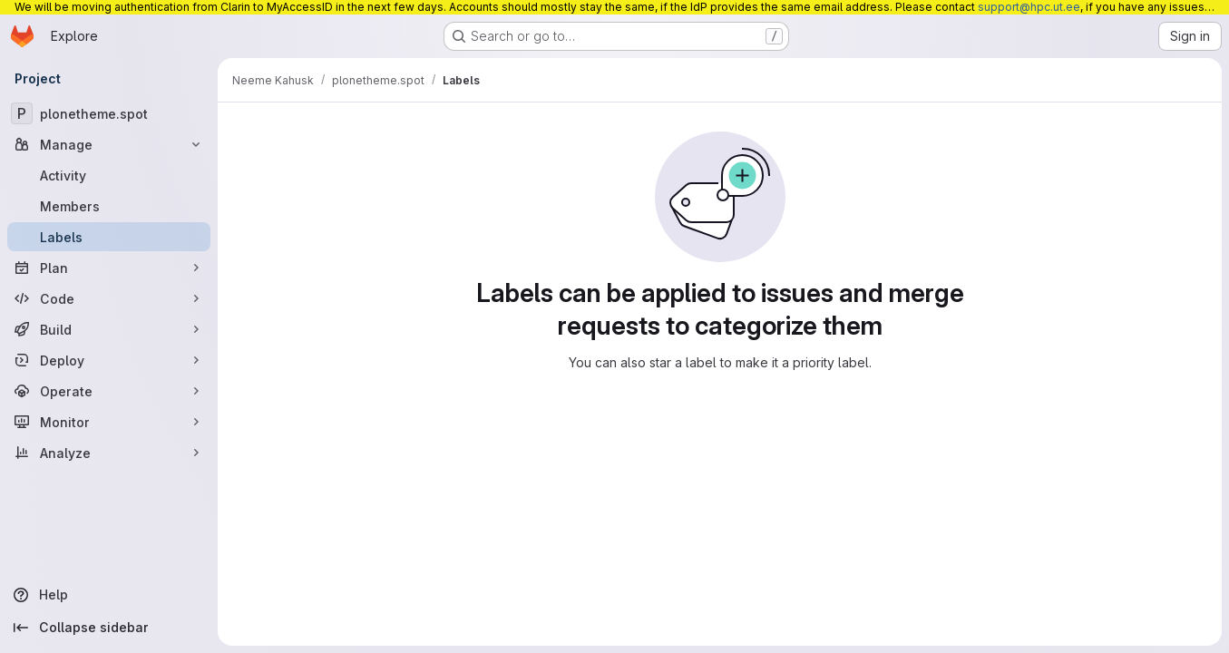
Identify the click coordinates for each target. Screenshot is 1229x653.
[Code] (108, 298)
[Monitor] (108, 421)
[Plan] (108, 267)
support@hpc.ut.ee (1029, 7)
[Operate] (108, 390)
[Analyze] (108, 452)
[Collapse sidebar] (108, 627)
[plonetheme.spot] (108, 113)
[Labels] (108, 236)
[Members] (108, 205)
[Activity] (108, 175)
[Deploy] (108, 360)
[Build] (108, 329)
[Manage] (108, 144)
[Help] (108, 594)
